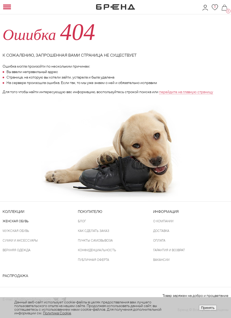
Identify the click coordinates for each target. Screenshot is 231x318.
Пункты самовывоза (95, 240)
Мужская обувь (16, 231)
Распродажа (15, 276)
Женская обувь (16, 221)
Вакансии (161, 260)
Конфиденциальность (97, 250)
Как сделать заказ (93, 231)
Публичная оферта (93, 260)
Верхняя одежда (16, 250)
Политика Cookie (57, 313)
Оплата (159, 240)
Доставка (161, 231)
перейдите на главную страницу (186, 92)
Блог (82, 221)
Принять (208, 308)
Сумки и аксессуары (20, 240)
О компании (163, 221)
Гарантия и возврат (169, 250)
